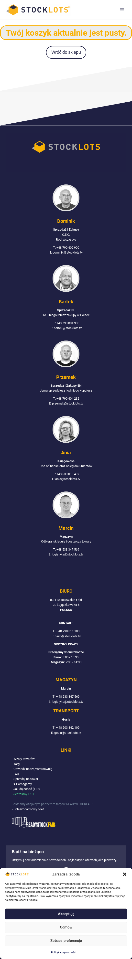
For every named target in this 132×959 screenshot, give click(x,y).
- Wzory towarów (23, 759)
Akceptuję (66, 914)
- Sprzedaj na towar (25, 779)
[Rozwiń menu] (122, 9)
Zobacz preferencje (66, 940)
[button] (124, 874)
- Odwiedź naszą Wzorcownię (32, 769)
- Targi (16, 764)
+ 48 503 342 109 (67, 727)
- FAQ (15, 774)
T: (54, 631)
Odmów (66, 927)
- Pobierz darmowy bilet (28, 809)
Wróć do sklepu (66, 52)
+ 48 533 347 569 (67, 696)
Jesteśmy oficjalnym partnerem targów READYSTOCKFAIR (52, 804)
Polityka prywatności (63, 952)
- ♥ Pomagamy (22, 784)
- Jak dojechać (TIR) (26, 789)
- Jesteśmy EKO (23, 794)
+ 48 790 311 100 (67, 631)
